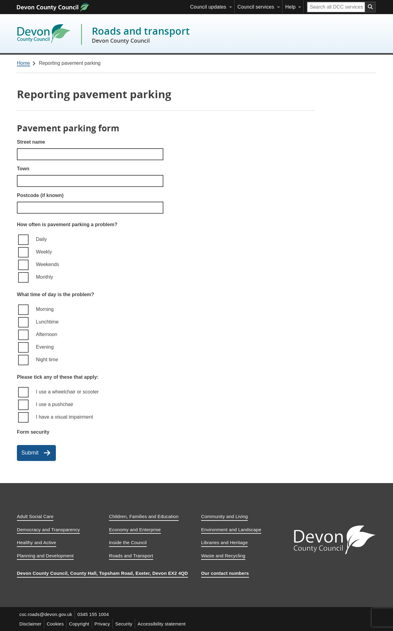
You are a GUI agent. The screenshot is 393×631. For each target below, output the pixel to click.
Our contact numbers (225, 573)
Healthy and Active (36, 542)
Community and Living (224, 516)
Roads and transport (141, 34)
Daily (41, 239)
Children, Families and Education (144, 516)
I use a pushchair (54, 404)
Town (23, 168)
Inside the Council (128, 542)
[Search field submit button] (370, 7)
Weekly (44, 251)
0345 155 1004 (93, 614)
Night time (47, 359)
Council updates (208, 7)
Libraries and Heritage (224, 542)
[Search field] (336, 7)
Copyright (79, 623)
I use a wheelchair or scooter (67, 391)
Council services (255, 7)
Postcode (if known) (40, 195)
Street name (31, 142)
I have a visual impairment (64, 417)
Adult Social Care (35, 516)
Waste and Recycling (223, 555)
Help (290, 7)
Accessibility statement (161, 623)
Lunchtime (47, 321)
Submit (30, 453)
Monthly (44, 277)
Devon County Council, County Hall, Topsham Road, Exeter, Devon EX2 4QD (102, 573)
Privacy (102, 623)
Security (123, 623)
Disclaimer (30, 623)
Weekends (47, 264)
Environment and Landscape (231, 529)
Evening (45, 347)
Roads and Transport (131, 555)
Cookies (55, 623)
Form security (33, 432)
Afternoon (46, 334)
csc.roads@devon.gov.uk (45, 614)
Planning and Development (45, 555)
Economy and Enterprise (135, 529)
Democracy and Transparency (48, 529)
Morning (45, 309)
